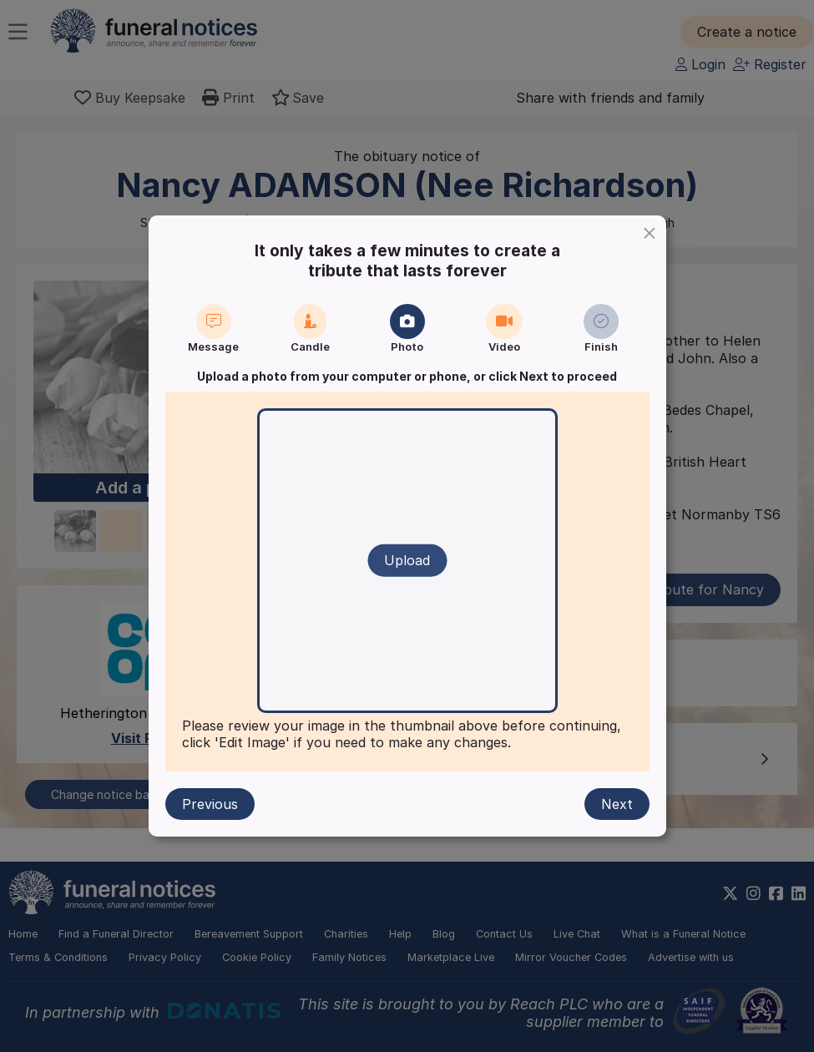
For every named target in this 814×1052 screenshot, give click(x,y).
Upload (407, 560)
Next (617, 804)
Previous (210, 804)
